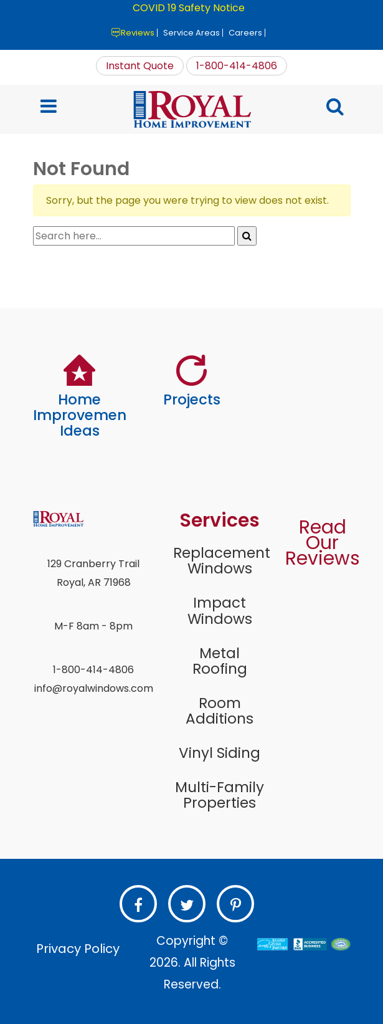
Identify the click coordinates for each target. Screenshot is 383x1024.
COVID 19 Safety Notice (189, 8)
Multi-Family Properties (219, 795)
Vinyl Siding (219, 753)
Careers (245, 33)
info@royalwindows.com (93, 688)
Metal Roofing (219, 661)
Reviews (137, 33)
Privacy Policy (78, 948)
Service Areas (191, 33)
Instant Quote (140, 66)
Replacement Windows (220, 560)
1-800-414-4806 (236, 66)
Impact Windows (219, 610)
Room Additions (219, 711)
